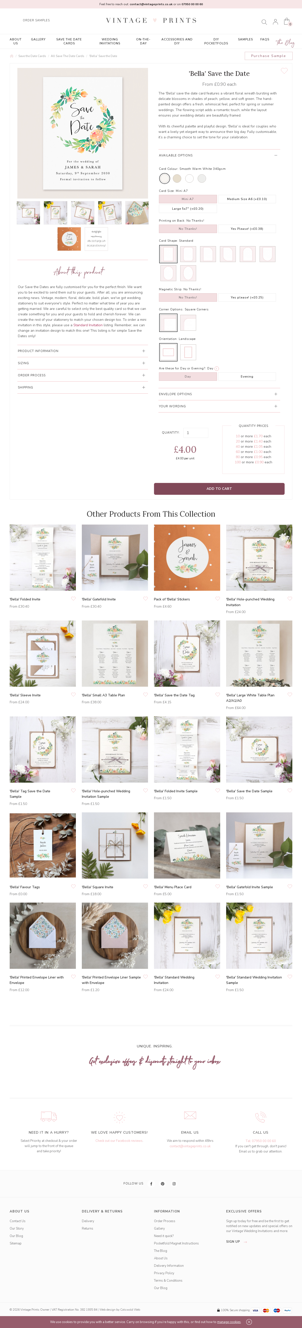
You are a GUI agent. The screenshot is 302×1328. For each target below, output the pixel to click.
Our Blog (16, 1236)
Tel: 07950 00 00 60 (260, 1141)
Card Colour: (169, 169)
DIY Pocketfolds (216, 41)
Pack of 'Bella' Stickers (172, 599)
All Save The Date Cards (67, 56)
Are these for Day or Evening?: (182, 368)
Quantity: (171, 433)
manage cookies (229, 1322)
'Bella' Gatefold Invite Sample (249, 887)
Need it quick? (164, 1236)
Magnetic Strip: (170, 289)
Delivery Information (169, 1266)
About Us (16, 41)
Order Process (164, 1221)
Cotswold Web (130, 1310)
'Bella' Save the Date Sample (249, 791)
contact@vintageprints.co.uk (190, 1146)
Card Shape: (168, 241)
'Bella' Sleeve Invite (25, 695)
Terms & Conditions (168, 1280)
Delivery (88, 1221)
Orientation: (168, 339)
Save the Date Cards (69, 41)
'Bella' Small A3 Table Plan (103, 695)
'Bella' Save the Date (103, 56)
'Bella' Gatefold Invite (99, 599)
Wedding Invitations (109, 41)
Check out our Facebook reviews (119, 1141)
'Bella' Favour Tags (25, 887)
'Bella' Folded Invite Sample (176, 791)
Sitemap (16, 1243)
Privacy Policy (164, 1273)
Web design (107, 1310)
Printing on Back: (172, 221)
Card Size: (167, 191)
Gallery (38, 39)
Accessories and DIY (177, 41)
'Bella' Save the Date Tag (174, 695)
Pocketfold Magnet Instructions (176, 1243)
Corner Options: (171, 309)
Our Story (17, 1228)
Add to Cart (219, 488)
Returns (87, 1228)
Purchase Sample (268, 56)
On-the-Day (143, 41)
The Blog (286, 43)
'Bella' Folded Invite (25, 599)
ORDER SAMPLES (36, 20)
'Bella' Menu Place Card (172, 887)
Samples (245, 39)
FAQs (264, 39)
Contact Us (18, 1221)
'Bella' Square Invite (97, 887)
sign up (238, 1241)
